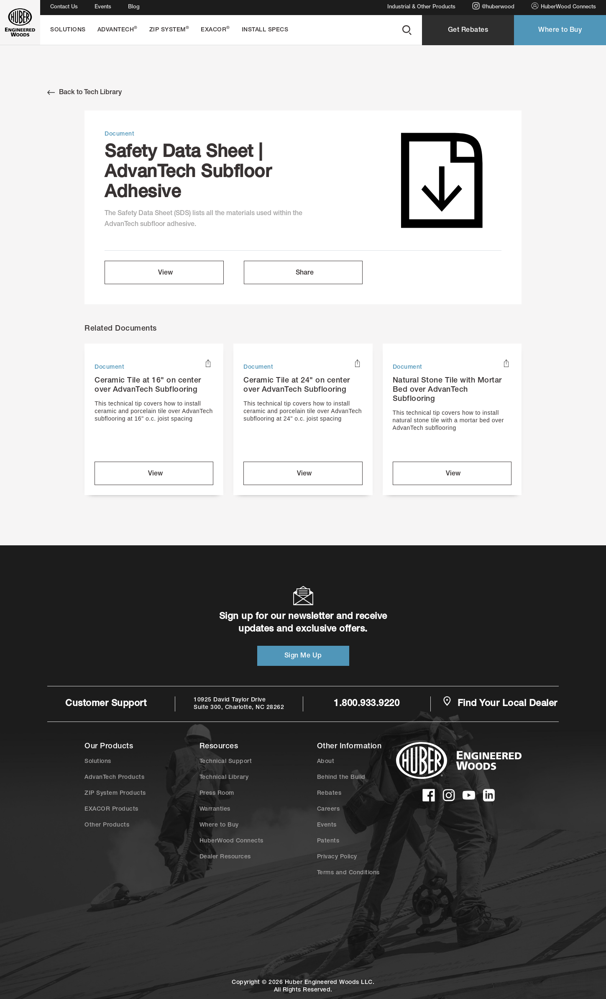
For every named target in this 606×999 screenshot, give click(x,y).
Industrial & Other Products (421, 7)
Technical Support (225, 762)
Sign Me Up (303, 656)
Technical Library (224, 778)
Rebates (329, 793)
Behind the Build (341, 778)
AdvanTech (117, 29)
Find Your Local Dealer (499, 703)
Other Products (106, 825)
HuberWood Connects (563, 6)
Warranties (214, 809)
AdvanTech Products (114, 778)
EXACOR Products (111, 809)
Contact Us (64, 7)
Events (103, 7)
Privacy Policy (337, 857)
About (326, 762)
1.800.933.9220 (366, 704)
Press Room (216, 793)
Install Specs (265, 30)
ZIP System (169, 29)
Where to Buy (560, 30)
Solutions (68, 30)
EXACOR (215, 29)
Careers (328, 809)
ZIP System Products (115, 793)
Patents (328, 841)
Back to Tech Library (84, 92)
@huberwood (493, 6)
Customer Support (105, 704)
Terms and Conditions (348, 873)
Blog (134, 7)
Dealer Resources (225, 857)
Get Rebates (468, 30)
